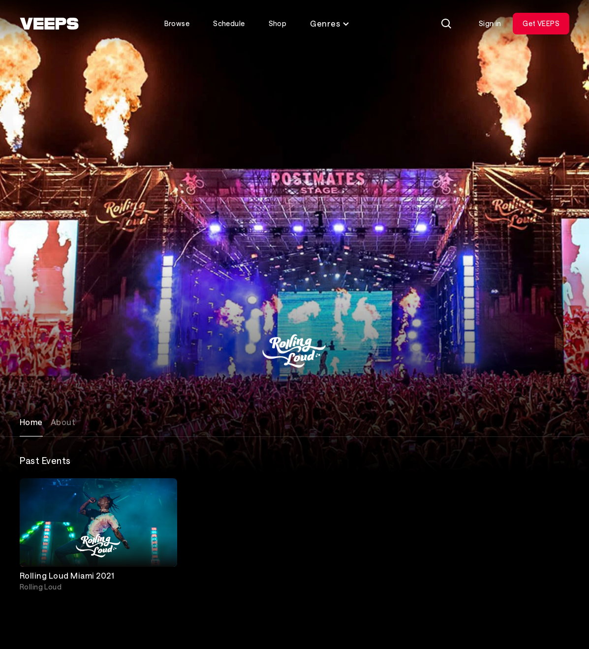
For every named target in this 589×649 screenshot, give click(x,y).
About (63, 422)
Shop (278, 23)
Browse (177, 23)
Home (31, 422)
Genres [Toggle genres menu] (330, 23)
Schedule (229, 23)
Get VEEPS (541, 23)
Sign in (490, 23)
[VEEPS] (49, 24)
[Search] (446, 23)
